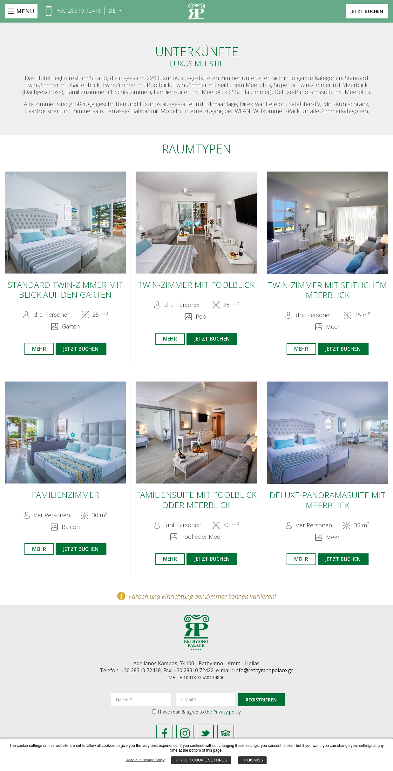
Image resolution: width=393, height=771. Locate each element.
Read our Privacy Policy (145, 760)
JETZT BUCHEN (361, 11)
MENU (25, 11)
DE (112, 10)
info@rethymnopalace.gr (263, 674)
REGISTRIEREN (261, 703)
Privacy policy (227, 716)
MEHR (37, 349)
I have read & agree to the (199, 716)
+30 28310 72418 (79, 10)
